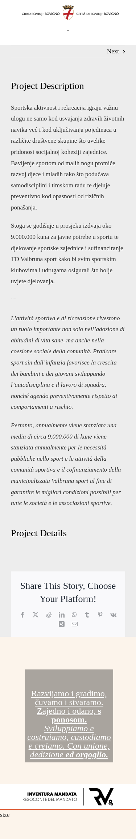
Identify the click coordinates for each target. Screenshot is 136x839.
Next (113, 51)
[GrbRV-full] (68, 6)
